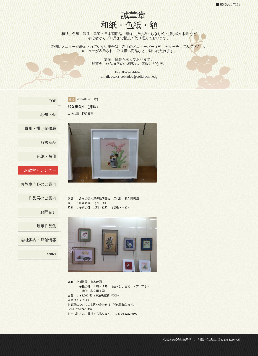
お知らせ (48, 114)
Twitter (50, 254)
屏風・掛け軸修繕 (40, 128)
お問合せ (48, 212)
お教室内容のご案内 (38, 184)
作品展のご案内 (42, 198)
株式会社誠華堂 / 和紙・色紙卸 (193, 339)
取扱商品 (48, 142)
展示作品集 (46, 226)
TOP (52, 100)
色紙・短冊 (46, 156)
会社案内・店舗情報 (38, 240)
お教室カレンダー (40, 170)
